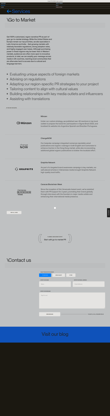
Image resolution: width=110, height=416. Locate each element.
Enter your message (45, 291)
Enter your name (45, 280)
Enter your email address (80, 280)
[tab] (45, 275)
